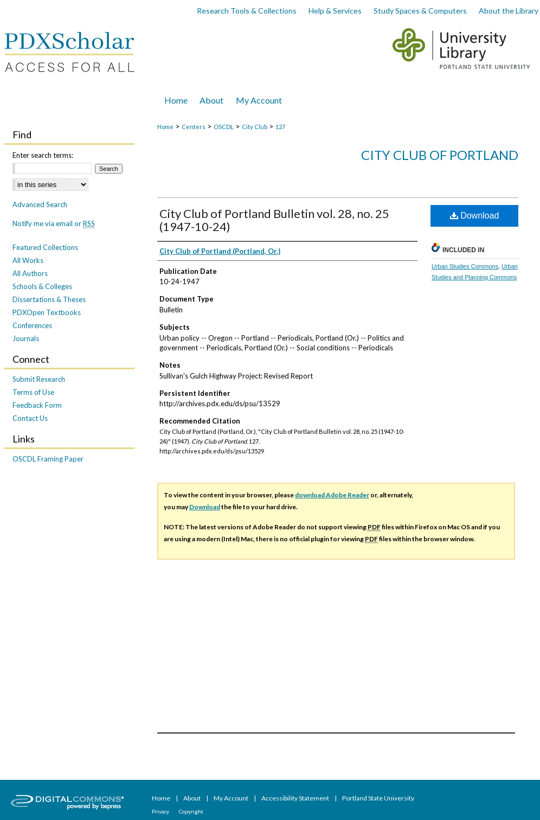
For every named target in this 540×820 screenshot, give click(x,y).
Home (165, 126)
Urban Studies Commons (465, 266)
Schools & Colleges (42, 286)
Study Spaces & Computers (420, 10)
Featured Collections (45, 247)
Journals (25, 338)
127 (280, 126)
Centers (193, 126)
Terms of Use (33, 392)
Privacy (161, 811)
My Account (231, 798)
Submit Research (38, 379)
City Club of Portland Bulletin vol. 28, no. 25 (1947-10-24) (274, 220)
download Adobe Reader (332, 495)
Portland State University (378, 798)
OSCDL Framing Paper (47, 458)
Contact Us (30, 418)
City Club (254, 126)
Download (474, 215)
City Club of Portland (439, 155)
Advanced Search (39, 204)
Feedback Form (37, 405)
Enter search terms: (42, 155)
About (192, 798)
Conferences (32, 325)
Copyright (191, 811)
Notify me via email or (53, 223)
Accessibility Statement (295, 798)
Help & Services (335, 10)
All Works (27, 260)
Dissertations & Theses (49, 299)
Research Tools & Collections (247, 10)
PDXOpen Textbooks (46, 312)
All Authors (30, 273)
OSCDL (224, 126)
